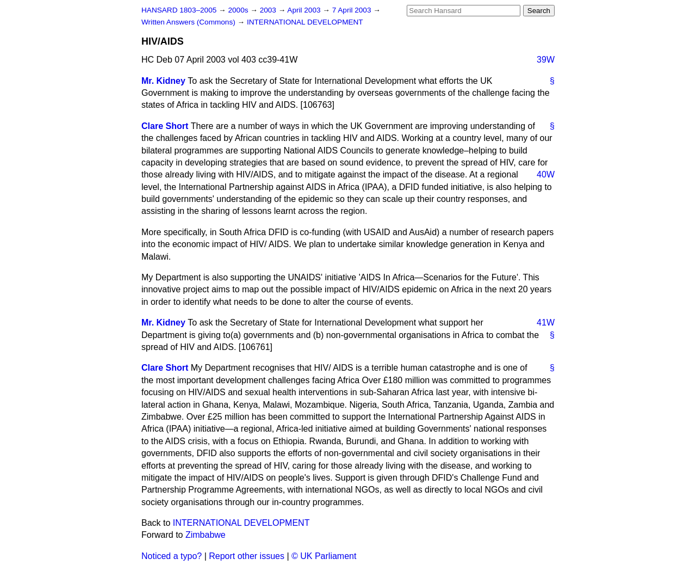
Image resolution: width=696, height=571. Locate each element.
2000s (239, 10)
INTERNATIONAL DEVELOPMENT (305, 22)
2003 (269, 10)
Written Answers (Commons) (189, 22)
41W (546, 322)
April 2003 (304, 10)
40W (546, 174)
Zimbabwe (205, 534)
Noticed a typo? (171, 556)
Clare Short (164, 126)
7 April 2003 (353, 10)
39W (546, 59)
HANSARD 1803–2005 (178, 10)
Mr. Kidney (163, 80)
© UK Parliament (323, 556)
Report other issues (246, 556)
